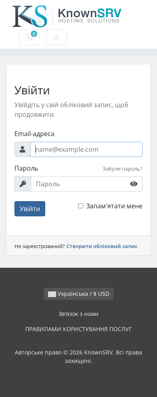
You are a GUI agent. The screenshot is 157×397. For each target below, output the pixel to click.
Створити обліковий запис (101, 246)
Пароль (26, 168)
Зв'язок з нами (78, 314)
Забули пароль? (123, 168)
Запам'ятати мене (114, 206)
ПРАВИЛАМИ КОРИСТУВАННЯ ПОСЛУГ (78, 329)
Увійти (30, 208)
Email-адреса (34, 133)
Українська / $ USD (78, 293)
